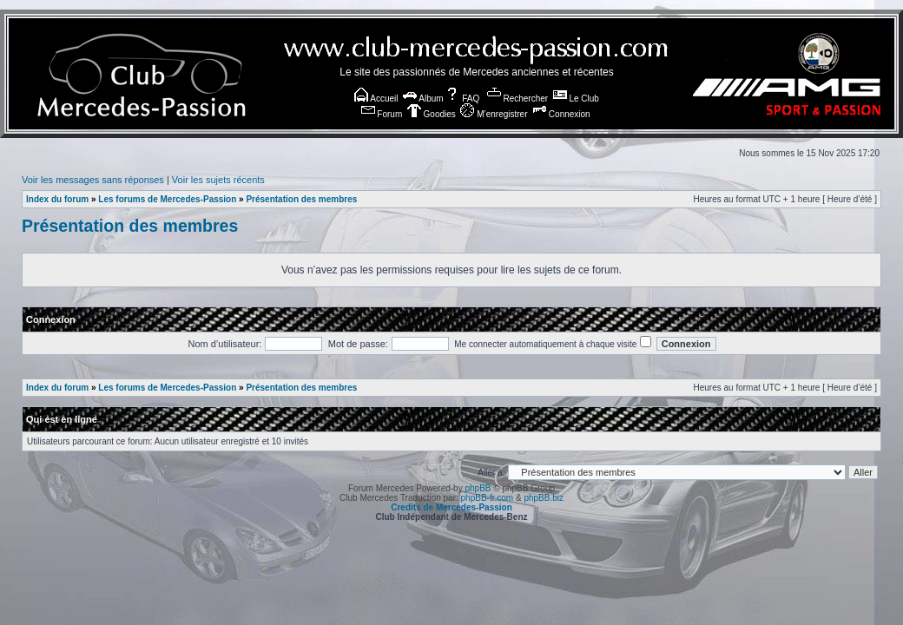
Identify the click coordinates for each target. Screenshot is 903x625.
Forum (382, 114)
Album (423, 98)
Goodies (431, 114)
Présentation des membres (301, 199)
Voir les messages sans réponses (93, 179)
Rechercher (517, 98)
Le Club (576, 98)
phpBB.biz (544, 498)
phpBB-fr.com (487, 498)
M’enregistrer (493, 114)
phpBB (478, 488)
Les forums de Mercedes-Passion (167, 199)
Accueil (376, 98)
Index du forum (57, 199)
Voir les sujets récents (218, 179)
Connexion (561, 114)
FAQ (462, 98)
